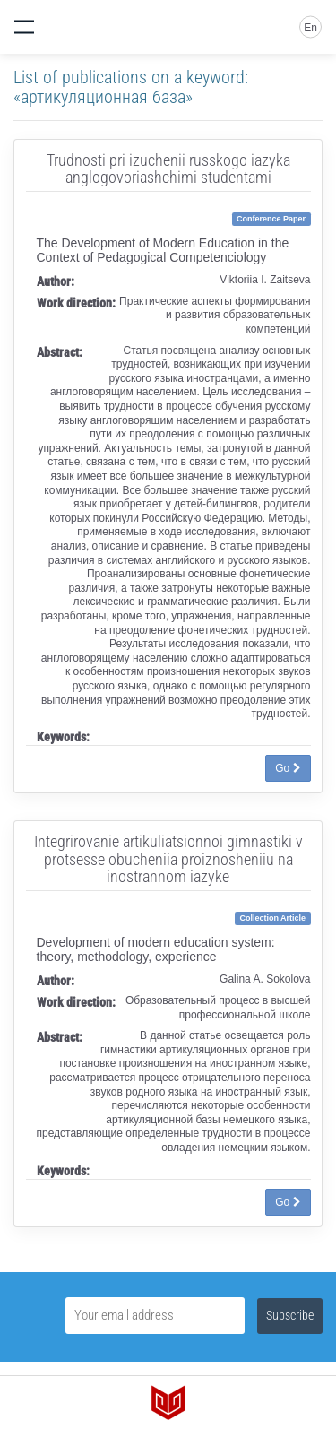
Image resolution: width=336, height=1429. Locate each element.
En (310, 28)
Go (287, 768)
